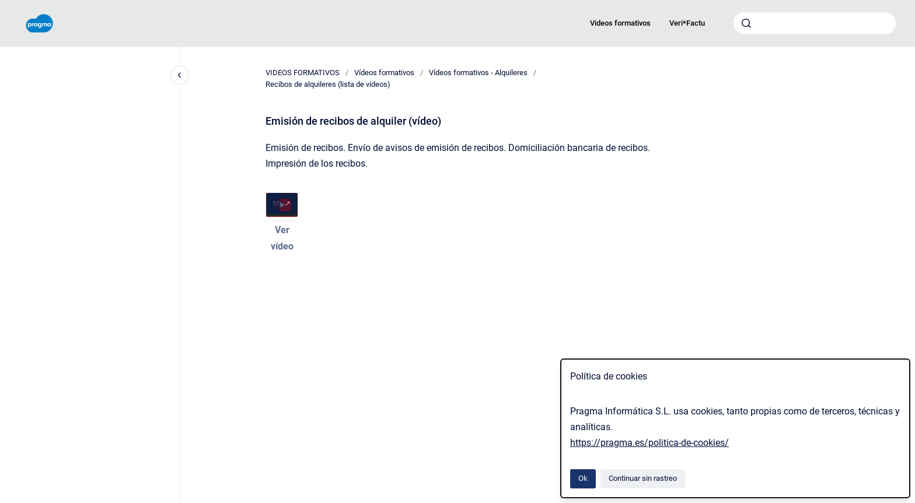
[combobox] (815, 23)
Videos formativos (620, 23)
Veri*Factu (687, 23)
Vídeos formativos (384, 72)
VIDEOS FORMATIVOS (303, 72)
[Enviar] (746, 23)
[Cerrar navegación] (179, 75)
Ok (583, 478)
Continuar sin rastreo (643, 478)
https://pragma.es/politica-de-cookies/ (649, 442)
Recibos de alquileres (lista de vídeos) (328, 84)
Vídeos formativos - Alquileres (478, 72)
